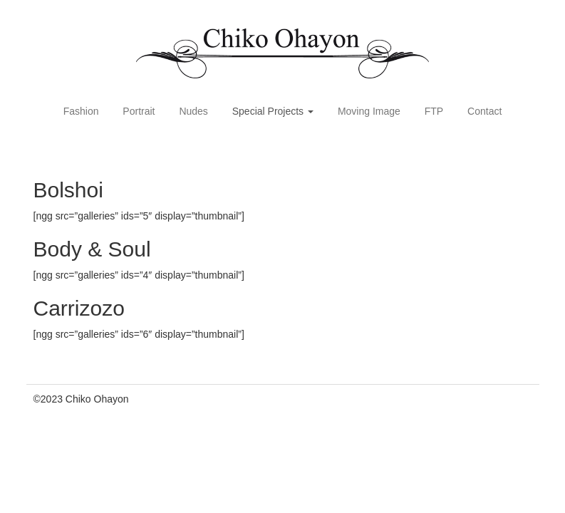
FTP (434, 111)
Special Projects (272, 111)
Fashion (81, 111)
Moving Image (369, 111)
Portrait (139, 111)
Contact (484, 111)
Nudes (193, 111)
